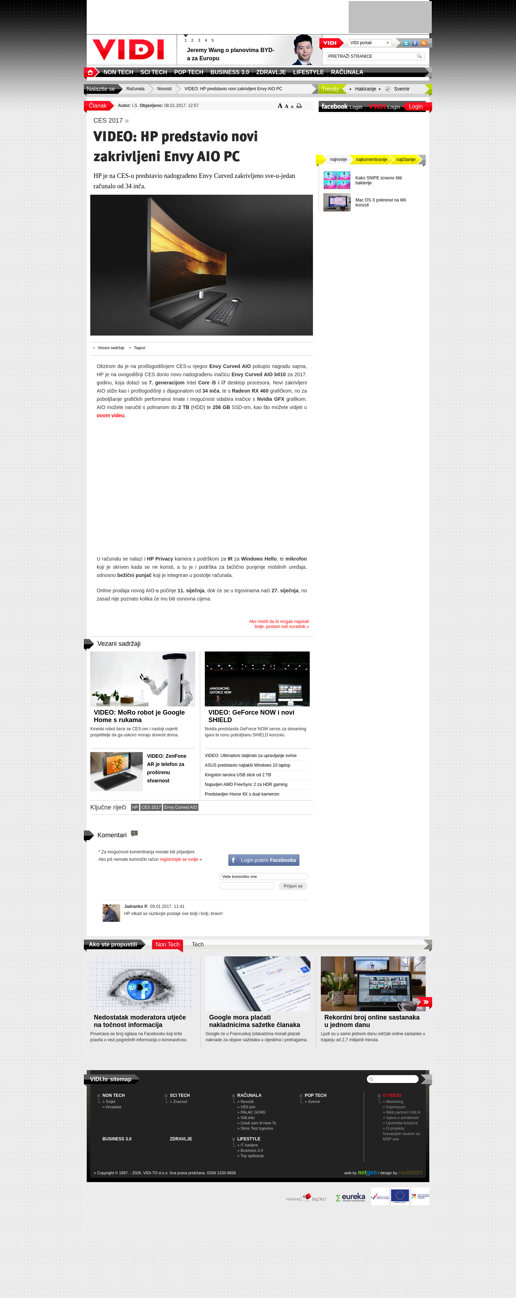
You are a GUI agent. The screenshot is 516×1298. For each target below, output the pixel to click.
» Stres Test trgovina (255, 1128)
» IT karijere (247, 1145)
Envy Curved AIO (180, 807)
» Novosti (245, 1101)
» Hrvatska (111, 1107)
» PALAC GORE (251, 1112)
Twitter (406, 43)
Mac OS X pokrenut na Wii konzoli (380, 203)
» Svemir (312, 1101)
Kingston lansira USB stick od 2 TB (238, 774)
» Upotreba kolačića (400, 1123)
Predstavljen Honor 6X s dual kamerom (242, 794)
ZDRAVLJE (181, 1138)
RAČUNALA (249, 1095)
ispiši (299, 105)
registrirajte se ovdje (179, 859)
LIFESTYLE (248, 1138)
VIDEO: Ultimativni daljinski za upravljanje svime (251, 755)
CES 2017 (151, 807)
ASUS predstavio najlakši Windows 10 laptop (247, 765)
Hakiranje (365, 89)
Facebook (415, 43)
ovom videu (111, 415)
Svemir (402, 89)
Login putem (268, 860)
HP (135, 807)
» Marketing (393, 1101)
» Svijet (108, 1101)
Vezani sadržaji (111, 348)
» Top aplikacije (250, 1156)
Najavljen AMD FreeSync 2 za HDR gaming (246, 784)
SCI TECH (180, 1095)
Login (416, 106)
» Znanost (178, 1101)
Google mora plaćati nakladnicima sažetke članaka (254, 1021)
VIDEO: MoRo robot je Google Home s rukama (139, 716)
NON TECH (113, 1095)
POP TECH (316, 1095)
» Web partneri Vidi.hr (402, 1112)
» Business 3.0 (250, 1150)
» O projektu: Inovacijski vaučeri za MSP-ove (401, 1133)
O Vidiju (392, 1095)
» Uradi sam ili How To (256, 1123)
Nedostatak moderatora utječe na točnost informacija (140, 1021)
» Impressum (394, 1107)
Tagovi (139, 348)
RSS (424, 43)
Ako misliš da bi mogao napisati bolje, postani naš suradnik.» (279, 624)
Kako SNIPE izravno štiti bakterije (378, 180)
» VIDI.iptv (246, 1107)
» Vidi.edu (246, 1117)
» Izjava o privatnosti (401, 1117)
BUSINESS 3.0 (116, 1138)
